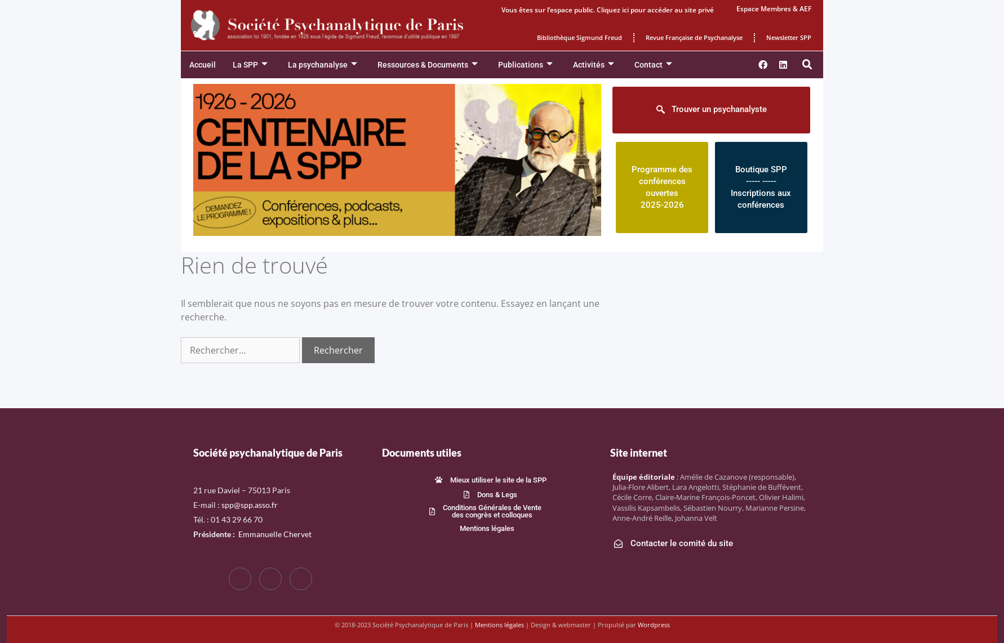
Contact (653, 65)
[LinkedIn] (301, 579)
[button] (807, 65)
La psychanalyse (322, 65)
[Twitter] (270, 579)
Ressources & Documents (427, 65)
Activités (593, 65)
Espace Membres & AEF (773, 9)
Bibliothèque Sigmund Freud (579, 37)
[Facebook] (240, 579)
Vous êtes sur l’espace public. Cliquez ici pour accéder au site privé (607, 10)
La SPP (250, 65)
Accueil (202, 64)
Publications (525, 65)
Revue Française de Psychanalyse (694, 37)
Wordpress (654, 624)
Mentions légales (499, 624)
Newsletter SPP (788, 37)
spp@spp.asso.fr (249, 505)
